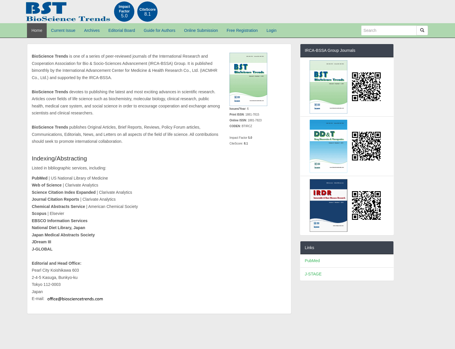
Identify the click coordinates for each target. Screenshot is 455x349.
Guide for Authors (159, 30)
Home (36, 30)
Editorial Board (122, 30)
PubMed (312, 260)
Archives (92, 30)
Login (271, 30)
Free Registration (242, 30)
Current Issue (63, 30)
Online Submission (201, 30)
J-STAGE (313, 274)
